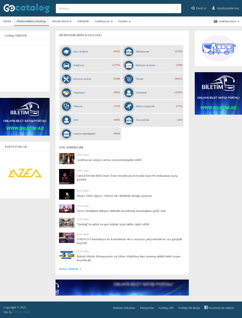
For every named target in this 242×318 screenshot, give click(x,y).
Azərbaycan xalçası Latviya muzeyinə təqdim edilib (109, 160)
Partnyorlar (147, 308)
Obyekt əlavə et (62, 21)
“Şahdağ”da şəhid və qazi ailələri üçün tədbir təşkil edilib (113, 224)
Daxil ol (198, 8)
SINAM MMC (22, 312)
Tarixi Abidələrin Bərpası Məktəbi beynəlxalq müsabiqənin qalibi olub (121, 211)
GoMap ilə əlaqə (188, 308)
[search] (118, 8)
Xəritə (7, 21)
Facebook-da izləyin (219, 307)
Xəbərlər (83, 21)
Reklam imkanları (124, 308)
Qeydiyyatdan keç (225, 8)
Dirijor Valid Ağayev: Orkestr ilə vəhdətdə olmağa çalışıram (114, 195)
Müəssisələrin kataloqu (31, 21)
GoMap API (166, 308)
